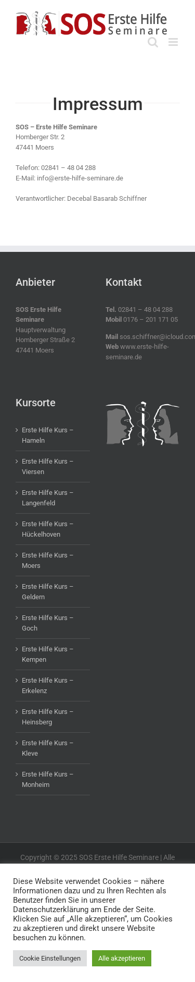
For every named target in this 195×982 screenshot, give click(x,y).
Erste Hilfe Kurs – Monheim (48, 779)
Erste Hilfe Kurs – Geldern (48, 592)
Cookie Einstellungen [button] (50, 958)
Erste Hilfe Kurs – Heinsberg (48, 717)
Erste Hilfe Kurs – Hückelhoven (48, 529)
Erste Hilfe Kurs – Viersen (48, 466)
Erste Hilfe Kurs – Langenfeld (48, 498)
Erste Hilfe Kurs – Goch (48, 623)
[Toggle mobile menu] (173, 42)
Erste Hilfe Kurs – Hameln (48, 435)
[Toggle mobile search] (153, 42)
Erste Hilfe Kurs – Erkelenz (48, 685)
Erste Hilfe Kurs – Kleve (48, 748)
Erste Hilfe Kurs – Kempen (48, 654)
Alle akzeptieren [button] (121, 958)
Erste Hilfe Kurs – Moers (48, 560)
